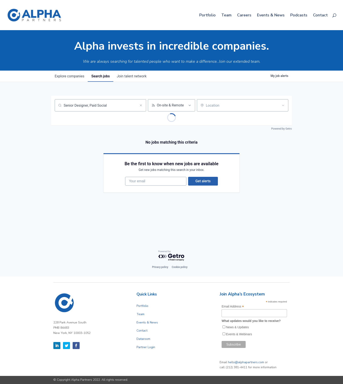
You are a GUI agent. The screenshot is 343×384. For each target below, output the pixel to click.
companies (69, 76)
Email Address (233, 306)
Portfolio (207, 16)
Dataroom (143, 339)
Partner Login (145, 347)
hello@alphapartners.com (246, 362)
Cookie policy (179, 267)
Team (226, 16)
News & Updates (237, 327)
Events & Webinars (239, 334)
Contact (320, 16)
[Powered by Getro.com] (171, 255)
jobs (100, 76)
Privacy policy (160, 267)
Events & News (271, 16)
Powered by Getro (281, 128)
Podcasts (298, 16)
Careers (244, 16)
